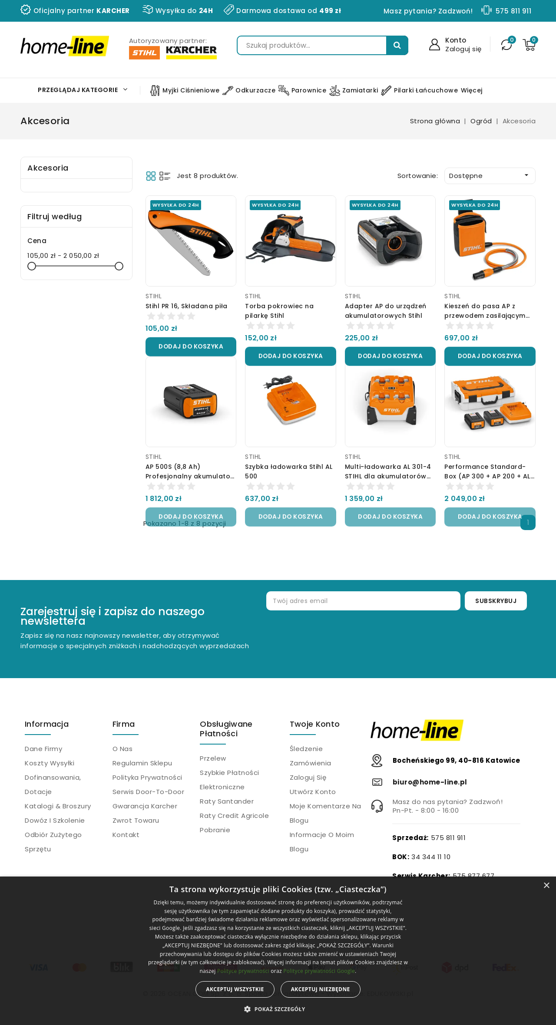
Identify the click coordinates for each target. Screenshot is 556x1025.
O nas (123, 748)
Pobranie (215, 829)
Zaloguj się (308, 777)
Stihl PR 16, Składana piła (187, 306)
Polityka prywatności (147, 777)
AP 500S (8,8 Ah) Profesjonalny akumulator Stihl (189, 476)
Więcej (472, 90)
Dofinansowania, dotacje (53, 784)
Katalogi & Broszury (58, 806)
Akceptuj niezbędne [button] (320, 989)
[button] (278, 1009)
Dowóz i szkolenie (55, 820)
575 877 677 (474, 875)
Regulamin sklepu (142, 763)
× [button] (546, 886)
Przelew (213, 758)
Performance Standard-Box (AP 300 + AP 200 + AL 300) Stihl (487, 476)
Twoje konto (315, 723)
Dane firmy (43, 748)
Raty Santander (227, 801)
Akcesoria (48, 167)
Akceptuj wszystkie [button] (235, 989)
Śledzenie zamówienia (310, 756)
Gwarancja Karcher (145, 806)
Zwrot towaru (136, 820)
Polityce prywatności (243, 971)
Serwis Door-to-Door (149, 791)
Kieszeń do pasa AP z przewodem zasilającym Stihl (485, 316)
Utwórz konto (313, 791)
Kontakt (126, 834)
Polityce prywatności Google (319, 971)
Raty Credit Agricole (234, 815)
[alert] (278, 951)
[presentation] (400, 639)
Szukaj (397, 45)
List (164, 176)
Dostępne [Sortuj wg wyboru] (490, 175)
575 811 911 (514, 11)
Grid (151, 176)
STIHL (154, 296)
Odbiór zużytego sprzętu (53, 842)
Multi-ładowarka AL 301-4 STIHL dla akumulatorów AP (388, 476)
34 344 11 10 (430, 856)
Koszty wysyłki (49, 763)
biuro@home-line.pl (430, 782)
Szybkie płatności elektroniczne (229, 779)
